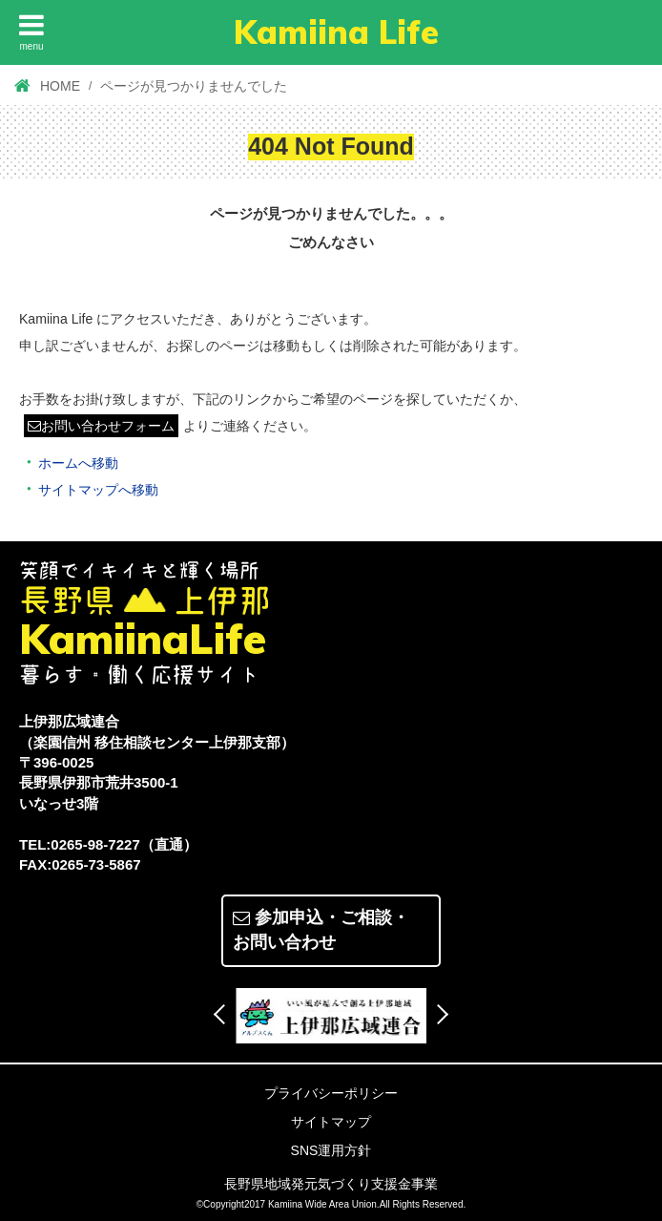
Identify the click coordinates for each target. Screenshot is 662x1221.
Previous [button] (224, 1013)
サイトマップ (331, 1120)
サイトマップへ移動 (98, 488)
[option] (331, 1014)
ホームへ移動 (78, 462)
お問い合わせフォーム (101, 425)
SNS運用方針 (331, 1149)
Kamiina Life (336, 32)
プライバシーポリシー (331, 1092)
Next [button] (438, 1013)
